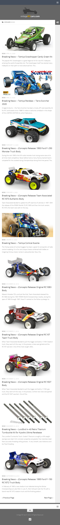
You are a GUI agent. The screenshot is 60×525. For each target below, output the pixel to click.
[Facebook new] (30, 519)
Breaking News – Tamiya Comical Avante (20, 243)
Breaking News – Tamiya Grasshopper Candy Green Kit (27, 56)
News (4, 53)
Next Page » (48, 498)
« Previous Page (8, 498)
